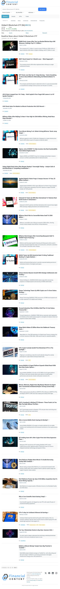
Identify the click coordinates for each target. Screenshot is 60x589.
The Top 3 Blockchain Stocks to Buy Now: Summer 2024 (36, 530)
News (19, 20)
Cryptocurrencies (32, 524)
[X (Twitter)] (45, 577)
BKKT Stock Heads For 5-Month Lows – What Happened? (36, 59)
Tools (27, 16)
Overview (13, 20)
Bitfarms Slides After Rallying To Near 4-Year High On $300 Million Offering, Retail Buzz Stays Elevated (29, 117)
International (34, 20)
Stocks (13, 16)
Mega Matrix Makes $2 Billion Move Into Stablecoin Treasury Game (37, 328)
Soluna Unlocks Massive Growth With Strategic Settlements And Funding (38, 273)
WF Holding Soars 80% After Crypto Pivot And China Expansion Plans (37, 438)
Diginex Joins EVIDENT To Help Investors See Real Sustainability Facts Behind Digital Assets (38, 150)
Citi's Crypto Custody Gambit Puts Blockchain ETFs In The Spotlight (36, 348)
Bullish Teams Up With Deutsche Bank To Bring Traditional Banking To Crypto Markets (36, 256)
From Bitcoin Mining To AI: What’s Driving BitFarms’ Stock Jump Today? (38, 132)
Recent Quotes (6, 12)
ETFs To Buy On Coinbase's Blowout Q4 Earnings (34, 512)
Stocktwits (22, 53)
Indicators (30, 12)
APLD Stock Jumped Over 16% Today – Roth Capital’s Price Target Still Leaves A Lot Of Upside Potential (28, 95)
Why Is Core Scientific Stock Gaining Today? (32, 496)
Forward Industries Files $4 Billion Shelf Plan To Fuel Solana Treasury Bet (37, 309)
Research (44, 33)
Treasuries (42, 20)
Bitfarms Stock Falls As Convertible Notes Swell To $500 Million (36, 216)
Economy (30, 53)
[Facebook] (49, 577)
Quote (10, 33)
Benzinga (22, 161)
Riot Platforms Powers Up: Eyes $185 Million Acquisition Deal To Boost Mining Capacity (38, 479)
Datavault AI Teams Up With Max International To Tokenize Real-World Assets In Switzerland (38, 198)
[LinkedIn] (52, 577)
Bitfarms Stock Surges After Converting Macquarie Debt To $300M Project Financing (36, 236)
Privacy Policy (32, 580)
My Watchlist (19, 12)
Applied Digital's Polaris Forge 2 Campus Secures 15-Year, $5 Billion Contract (37, 179)
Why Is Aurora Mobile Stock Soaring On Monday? (34, 420)
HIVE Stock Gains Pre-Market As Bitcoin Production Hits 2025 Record (24, 106)
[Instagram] (56, 577)
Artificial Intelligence (32, 143)
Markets (5, 16)
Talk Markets (23, 524)
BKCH (27, 25)
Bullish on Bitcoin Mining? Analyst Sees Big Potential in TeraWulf (35, 546)
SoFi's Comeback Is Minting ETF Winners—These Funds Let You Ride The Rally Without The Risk (38, 403)
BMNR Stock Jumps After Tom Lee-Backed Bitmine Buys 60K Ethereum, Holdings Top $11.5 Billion (37, 42)
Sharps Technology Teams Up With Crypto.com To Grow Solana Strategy (37, 291)
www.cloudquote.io (36, 574)
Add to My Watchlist (28, 30)
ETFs (20, 16)
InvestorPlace (23, 540)
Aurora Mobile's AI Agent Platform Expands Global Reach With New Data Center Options (37, 366)
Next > (15, 38)
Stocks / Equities (42, 524)
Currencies (25, 20)
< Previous (4, 38)
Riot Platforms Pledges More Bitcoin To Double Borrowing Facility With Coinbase (36, 460)
